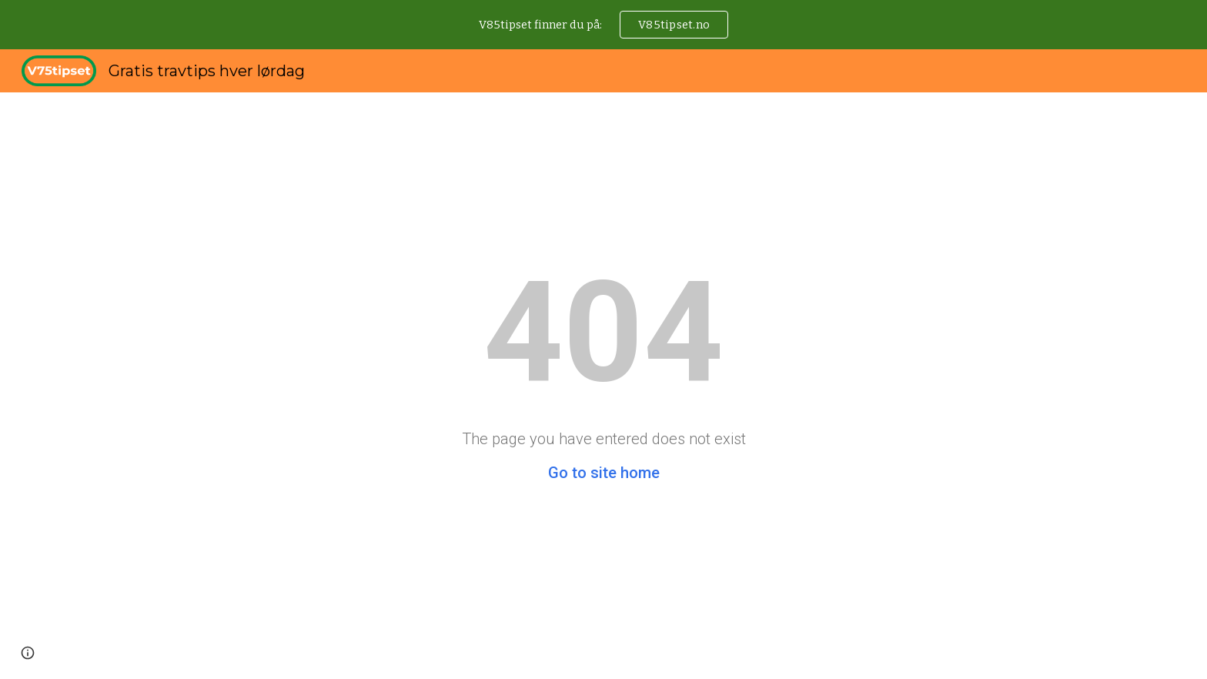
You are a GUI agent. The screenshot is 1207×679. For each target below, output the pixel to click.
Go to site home (604, 472)
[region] (603, 24)
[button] (27, 653)
